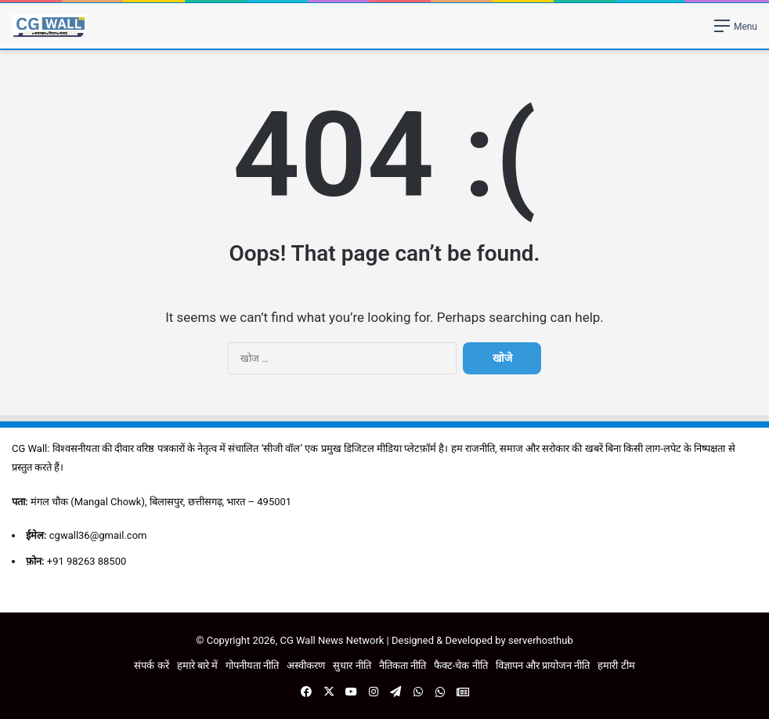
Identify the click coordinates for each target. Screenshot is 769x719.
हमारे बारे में (197, 665)
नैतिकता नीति (402, 665)
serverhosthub (540, 640)
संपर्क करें (151, 665)
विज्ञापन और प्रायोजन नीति (543, 665)
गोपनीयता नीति (252, 665)
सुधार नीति (351, 665)
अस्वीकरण (306, 665)
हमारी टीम (616, 665)
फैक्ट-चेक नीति (461, 665)
